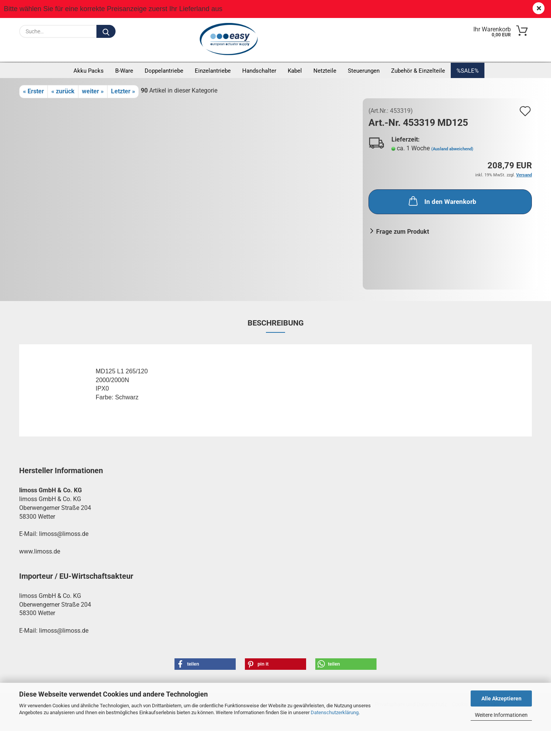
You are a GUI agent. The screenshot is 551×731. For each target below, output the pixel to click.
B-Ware (124, 70)
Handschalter (259, 70)
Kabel (295, 70)
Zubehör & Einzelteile (418, 70)
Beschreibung (276, 322)
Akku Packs (88, 70)
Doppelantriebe (164, 70)
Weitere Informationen (501, 715)
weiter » (93, 91)
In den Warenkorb (441, 201)
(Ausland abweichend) (452, 149)
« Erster (33, 91)
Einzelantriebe (213, 70)
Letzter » (123, 91)
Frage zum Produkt (402, 231)
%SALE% (467, 70)
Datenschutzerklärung (335, 712)
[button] (205, 664)
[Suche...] (106, 31)
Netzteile (324, 70)
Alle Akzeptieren (501, 698)
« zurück (63, 91)
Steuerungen (364, 70)
